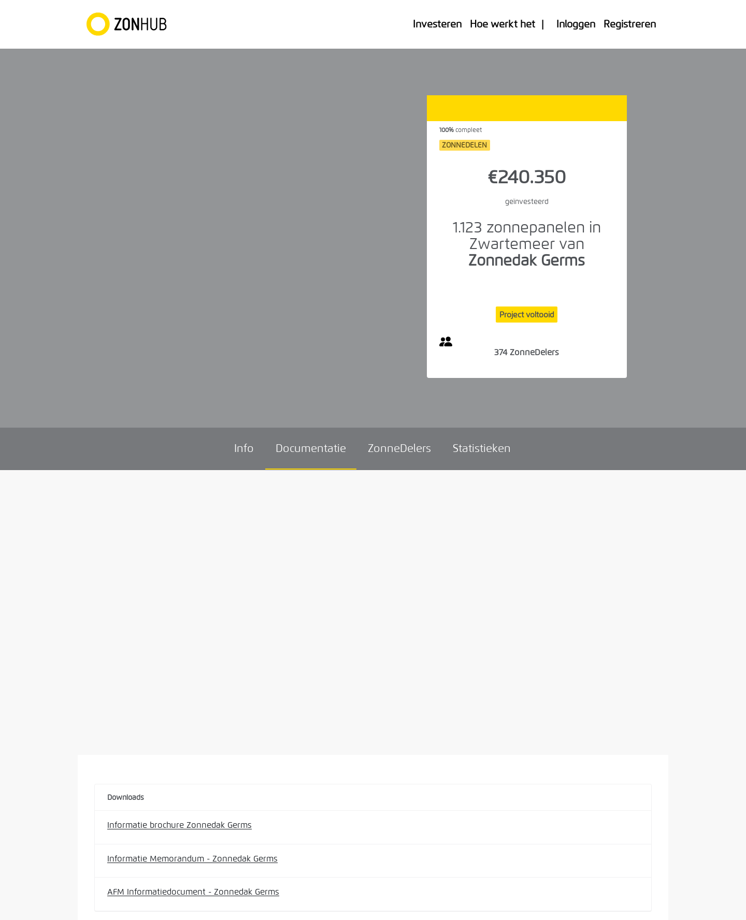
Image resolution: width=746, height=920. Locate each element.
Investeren (437, 24)
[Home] (131, 24)
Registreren (630, 24)
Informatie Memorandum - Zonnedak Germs (192, 859)
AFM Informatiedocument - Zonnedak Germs (193, 892)
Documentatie (311, 448)
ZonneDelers (399, 448)
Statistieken (482, 448)
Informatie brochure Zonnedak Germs (179, 825)
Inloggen (575, 24)
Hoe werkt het (502, 24)
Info (244, 448)
